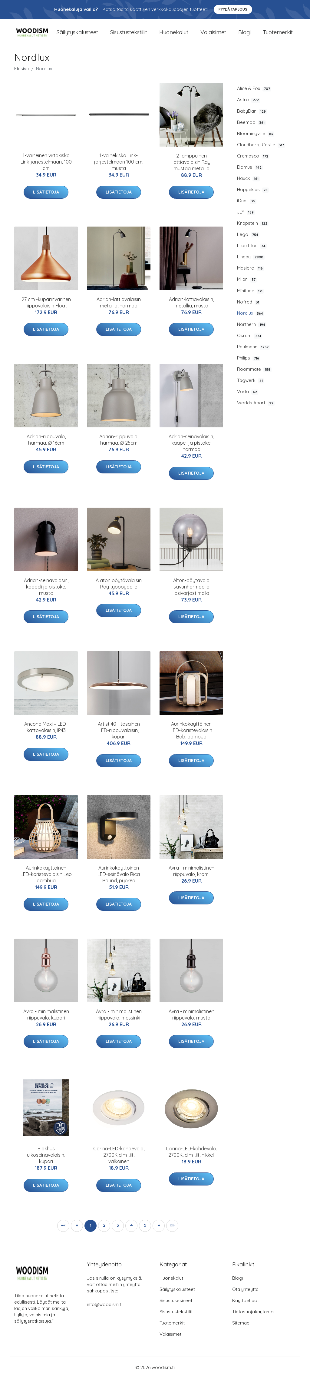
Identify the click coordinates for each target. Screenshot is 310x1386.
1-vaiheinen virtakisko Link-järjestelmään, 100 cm (46, 170)
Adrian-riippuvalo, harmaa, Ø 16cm (46, 448)
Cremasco (253, 164)
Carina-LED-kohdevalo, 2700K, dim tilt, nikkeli (191, 1160)
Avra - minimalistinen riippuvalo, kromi (191, 879)
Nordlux (250, 321)
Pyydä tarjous (233, 9)
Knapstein (253, 231)
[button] (159, 1234)
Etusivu (21, 77)
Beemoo (251, 130)
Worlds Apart (256, 411)
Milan (247, 287)
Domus (250, 175)
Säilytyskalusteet (77, 36)
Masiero (250, 276)
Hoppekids (253, 198)
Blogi (244, 36)
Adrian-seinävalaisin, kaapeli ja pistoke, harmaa (191, 451)
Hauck (248, 187)
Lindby (251, 265)
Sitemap (240, 1331)
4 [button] (131, 1233)
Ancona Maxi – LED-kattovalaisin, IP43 (46, 735)
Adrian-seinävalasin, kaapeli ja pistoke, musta (46, 594)
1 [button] (90, 1233)
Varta (247, 400)
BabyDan (252, 119)
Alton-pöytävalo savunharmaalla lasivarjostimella (191, 594)
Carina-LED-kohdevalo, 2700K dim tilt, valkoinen (118, 1163)
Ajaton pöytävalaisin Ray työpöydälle (119, 591)
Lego (248, 243)
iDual (246, 209)
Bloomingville (255, 141)
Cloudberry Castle (261, 153)
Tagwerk (250, 389)
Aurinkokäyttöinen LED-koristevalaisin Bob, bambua (191, 738)
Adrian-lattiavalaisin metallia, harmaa (119, 310)
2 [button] (104, 1233)
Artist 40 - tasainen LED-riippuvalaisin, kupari (119, 738)
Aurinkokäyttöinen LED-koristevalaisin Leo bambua (46, 882)
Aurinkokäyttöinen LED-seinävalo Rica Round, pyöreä (118, 882)
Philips (248, 366)
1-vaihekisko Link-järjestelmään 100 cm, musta (118, 170)
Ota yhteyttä (245, 1297)
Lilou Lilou (252, 254)
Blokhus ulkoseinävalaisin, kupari (46, 1163)
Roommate (254, 377)
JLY (246, 220)
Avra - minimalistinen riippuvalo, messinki (119, 1022)
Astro (248, 108)
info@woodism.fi (104, 1312)
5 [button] (145, 1233)
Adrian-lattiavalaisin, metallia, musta (191, 310)
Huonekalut (173, 36)
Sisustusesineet (176, 1308)
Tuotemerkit (278, 36)
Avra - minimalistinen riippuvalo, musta (191, 1022)
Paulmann (253, 355)
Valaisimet (213, 36)
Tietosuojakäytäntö (253, 1320)
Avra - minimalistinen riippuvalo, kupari (46, 1022)
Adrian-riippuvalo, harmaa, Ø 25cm (118, 448)
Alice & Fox (254, 97)
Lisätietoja (46, 200)
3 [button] (118, 1233)
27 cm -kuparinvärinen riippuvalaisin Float (46, 310)
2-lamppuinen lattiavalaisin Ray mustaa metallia (191, 170)
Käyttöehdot (245, 1308)
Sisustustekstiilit (128, 36)
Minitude (250, 299)
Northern (251, 333)
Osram (249, 344)
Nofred (248, 310)
